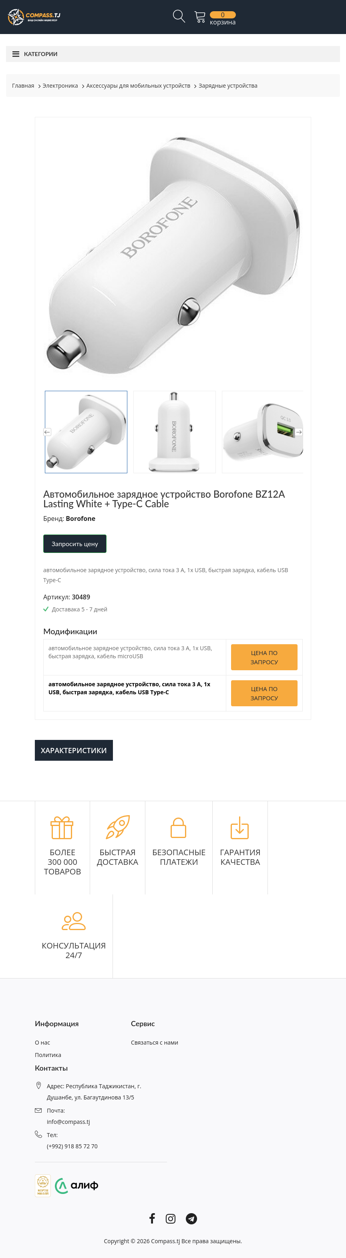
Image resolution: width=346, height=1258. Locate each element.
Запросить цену (75, 543)
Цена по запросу (264, 657)
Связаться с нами (154, 1042)
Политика (48, 1055)
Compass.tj (165, 1241)
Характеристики (74, 750)
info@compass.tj (68, 1121)
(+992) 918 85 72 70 (72, 1146)
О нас (42, 1042)
